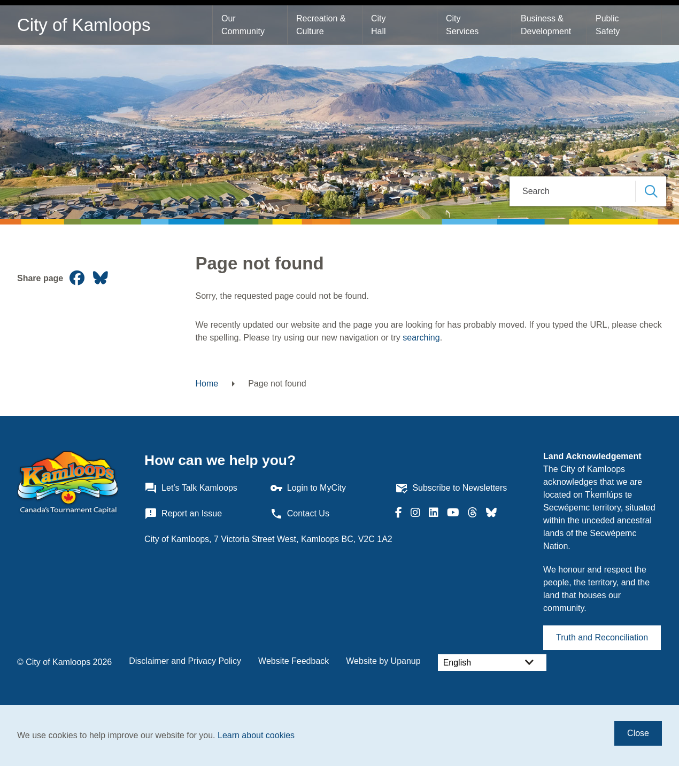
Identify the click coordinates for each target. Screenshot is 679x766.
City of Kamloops (83, 25)
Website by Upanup (383, 661)
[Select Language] (492, 662)
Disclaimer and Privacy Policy (185, 661)
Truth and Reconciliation (602, 637)
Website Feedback (293, 661)
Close (638, 733)
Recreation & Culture (322, 25)
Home (207, 383)
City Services (462, 25)
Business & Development (546, 25)
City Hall (379, 25)
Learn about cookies (256, 735)
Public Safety (608, 25)
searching (421, 337)
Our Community (243, 25)
